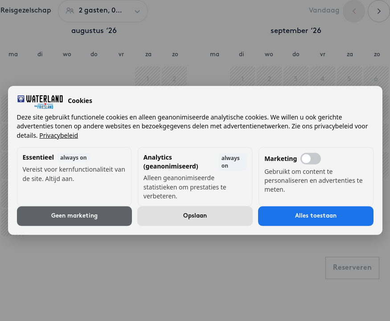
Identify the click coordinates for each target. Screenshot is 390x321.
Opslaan (195, 216)
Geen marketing (74, 216)
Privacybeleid (58, 135)
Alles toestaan (316, 216)
